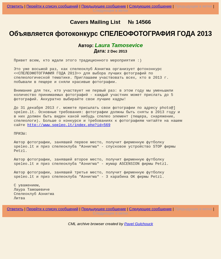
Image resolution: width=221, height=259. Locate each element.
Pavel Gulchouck (138, 252)
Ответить (15, 6)
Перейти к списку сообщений (52, 6)
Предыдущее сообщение (103, 6)
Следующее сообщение (150, 6)
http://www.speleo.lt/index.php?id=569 (68, 138)
